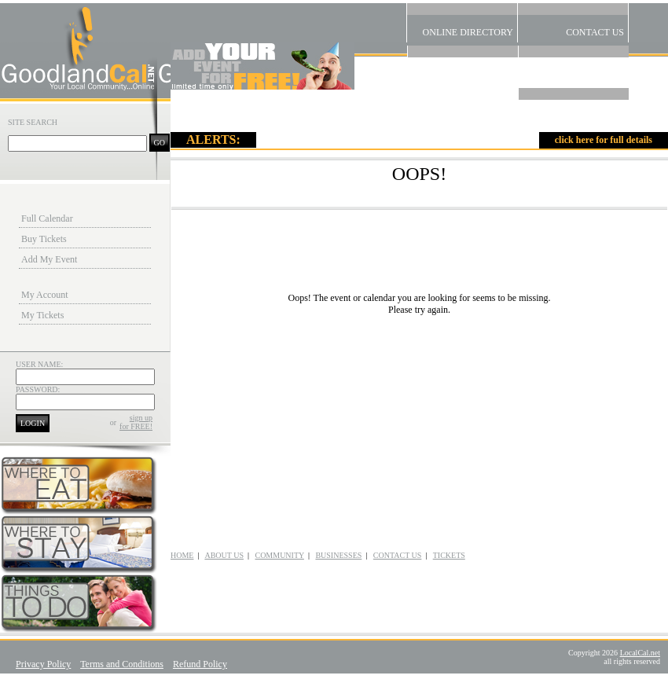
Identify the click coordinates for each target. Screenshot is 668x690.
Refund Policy (200, 664)
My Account (44, 294)
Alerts (574, 63)
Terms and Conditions (121, 664)
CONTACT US (397, 555)
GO (159, 142)
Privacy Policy (43, 664)
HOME (182, 555)
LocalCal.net (640, 652)
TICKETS (449, 555)
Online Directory (462, 20)
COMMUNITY (279, 555)
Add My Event (49, 259)
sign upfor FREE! (135, 422)
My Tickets (42, 315)
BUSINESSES (338, 555)
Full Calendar (47, 218)
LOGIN (32, 423)
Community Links (463, 63)
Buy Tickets (44, 238)
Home (574, 105)
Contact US (573, 20)
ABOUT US (224, 555)
